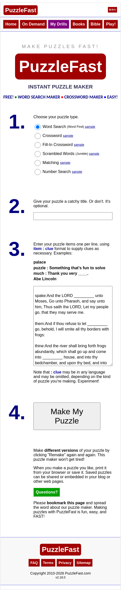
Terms (48, 563)
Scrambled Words (71, 154)
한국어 (112, 9)
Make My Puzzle (66, 416)
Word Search (69, 126)
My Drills (58, 24)
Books (79, 24)
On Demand (33, 24)
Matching (57, 162)
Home (10, 24)
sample (90, 126)
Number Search (62, 172)
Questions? (47, 492)
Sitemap (84, 563)
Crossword (58, 136)
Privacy (64, 563)
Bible (95, 24)
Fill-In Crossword (63, 144)
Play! (110, 24)
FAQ (34, 563)
